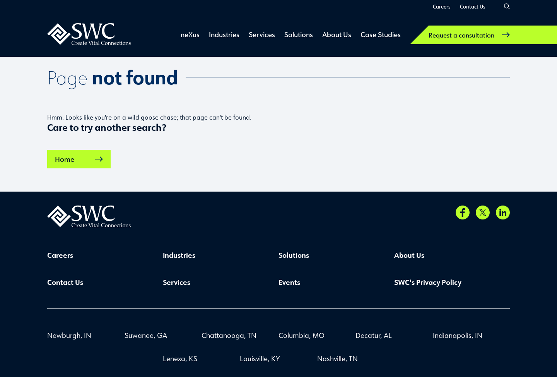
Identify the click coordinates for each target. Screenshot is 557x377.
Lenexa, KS (180, 358)
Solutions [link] (298, 34)
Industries (179, 255)
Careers (442, 6)
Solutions (293, 255)
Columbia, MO (301, 335)
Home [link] (79, 159)
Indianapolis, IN (457, 335)
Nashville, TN (337, 358)
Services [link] (262, 34)
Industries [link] (224, 34)
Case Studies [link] (381, 34)
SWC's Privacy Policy (427, 282)
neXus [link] (190, 34)
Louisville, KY (260, 358)
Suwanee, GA (146, 335)
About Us (409, 255)
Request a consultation (469, 35)
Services (176, 282)
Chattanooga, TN (229, 335)
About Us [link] (336, 34)
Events (289, 282)
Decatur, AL (373, 335)
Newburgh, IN (69, 335)
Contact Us (472, 6)
